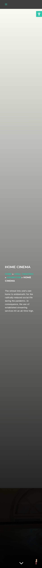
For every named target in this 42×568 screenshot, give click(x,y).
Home (8, 274)
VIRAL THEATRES (23, 274)
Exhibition (14, 277)
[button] (39, 14)
